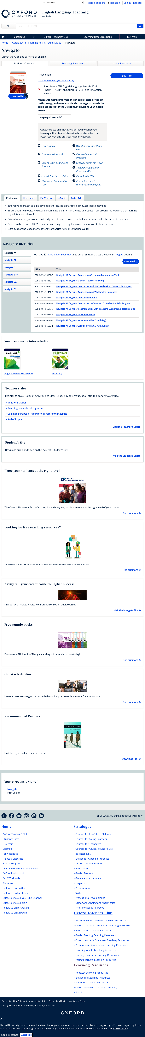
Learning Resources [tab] (121, 63)
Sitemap (7, 848)
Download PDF (130, 759)
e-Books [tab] (62, 198)
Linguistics (81, 883)
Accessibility (34, 1001)
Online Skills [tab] (76, 198)
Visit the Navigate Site (126, 610)
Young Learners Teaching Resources (95, 959)
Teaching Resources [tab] (73, 63)
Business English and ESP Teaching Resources (100, 920)
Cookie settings (9, 1034)
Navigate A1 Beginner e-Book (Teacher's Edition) (80, 280)
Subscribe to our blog (15, 902)
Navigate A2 (10, 260)
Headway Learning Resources (91, 972)
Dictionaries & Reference (89, 863)
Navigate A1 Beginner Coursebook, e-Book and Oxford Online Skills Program (93, 303)
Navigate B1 (10, 267)
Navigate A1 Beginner (59, 254)
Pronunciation (83, 888)
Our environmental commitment (20, 868)
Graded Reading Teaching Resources (95, 935)
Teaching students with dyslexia (24, 408)
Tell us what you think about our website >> (119, 815)
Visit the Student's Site (125, 455)
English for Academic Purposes (92, 858)
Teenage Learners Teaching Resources (97, 955)
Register (137, 2)
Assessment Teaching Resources (93, 930)
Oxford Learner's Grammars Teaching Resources (102, 940)
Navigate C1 (10, 289)
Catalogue (19, 36)
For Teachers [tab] (46, 198)
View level (129, 261)
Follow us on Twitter (14, 888)
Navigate (118, 254)
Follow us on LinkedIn (15, 912)
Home (6, 826)
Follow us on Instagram (16, 907)
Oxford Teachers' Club (56, 36)
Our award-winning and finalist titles (95, 902)
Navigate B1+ (11, 274)
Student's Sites (11, 839)
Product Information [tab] (24, 63)
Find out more (131, 513)
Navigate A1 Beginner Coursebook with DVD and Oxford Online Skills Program (94, 286)
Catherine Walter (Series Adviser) (56, 80)
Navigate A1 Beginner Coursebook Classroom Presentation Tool (87, 275)
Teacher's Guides (16, 402)
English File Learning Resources (92, 977)
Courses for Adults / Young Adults (94, 848)
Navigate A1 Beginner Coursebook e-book (76, 297)
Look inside (17, 96)
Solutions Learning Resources (91, 982)
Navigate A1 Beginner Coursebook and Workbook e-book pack (86, 292)
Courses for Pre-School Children (93, 834)
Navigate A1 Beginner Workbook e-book (75, 314)
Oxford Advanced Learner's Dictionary (96, 987)
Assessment (82, 868)
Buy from (132, 36)
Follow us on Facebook (15, 893)
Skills (78, 893)
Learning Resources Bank (98, 36)
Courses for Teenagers (88, 844)
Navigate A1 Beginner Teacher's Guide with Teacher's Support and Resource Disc (95, 308)
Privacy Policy (48, 1001)
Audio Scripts (14, 419)
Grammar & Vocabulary (88, 878)
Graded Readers (84, 873)
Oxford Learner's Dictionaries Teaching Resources (103, 925)
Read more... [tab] (29, 198)
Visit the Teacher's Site (125, 426)
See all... (79, 992)
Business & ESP (83, 853)
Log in (127, 2)
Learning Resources (91, 965)
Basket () (114, 2)
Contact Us (6, 1001)
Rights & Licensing (13, 858)
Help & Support (11, 863)
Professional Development (90, 897)
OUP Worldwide (11, 878)
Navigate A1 (10, 253)
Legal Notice (61, 1001)
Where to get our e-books (89, 907)
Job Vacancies (10, 853)
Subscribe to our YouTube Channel (22, 897)
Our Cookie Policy (77, 1001)
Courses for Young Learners (91, 839)
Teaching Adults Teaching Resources (95, 950)
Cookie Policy (120, 1028)
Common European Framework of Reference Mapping (37, 413)
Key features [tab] (12, 198)
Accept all (26, 1034)
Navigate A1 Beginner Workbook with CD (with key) (81, 320)
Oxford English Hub (13, 873)
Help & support (96, 2)
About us (8, 883)
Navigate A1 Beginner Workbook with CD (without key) (82, 325)
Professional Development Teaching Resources (101, 945)
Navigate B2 (10, 281)
